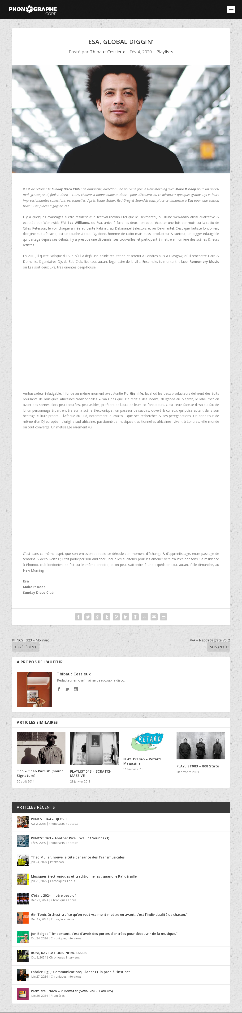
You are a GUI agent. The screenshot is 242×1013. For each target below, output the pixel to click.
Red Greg (123, 200)
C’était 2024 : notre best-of (53, 895)
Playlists (164, 51)
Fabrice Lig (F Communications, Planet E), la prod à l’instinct (80, 972)
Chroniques (58, 881)
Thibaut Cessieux (107, 51)
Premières (58, 996)
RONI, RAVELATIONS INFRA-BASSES (59, 952)
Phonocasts (57, 824)
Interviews (57, 862)
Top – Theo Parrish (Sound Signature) (40, 773)
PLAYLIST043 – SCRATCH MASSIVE (91, 773)
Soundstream (145, 200)
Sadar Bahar (106, 200)
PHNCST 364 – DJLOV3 (48, 819)
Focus (71, 881)
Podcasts (72, 824)
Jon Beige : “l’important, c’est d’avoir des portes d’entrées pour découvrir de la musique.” (104, 933)
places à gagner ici (53, 206)
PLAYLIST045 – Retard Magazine (142, 761)
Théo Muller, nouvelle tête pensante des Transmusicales (78, 857)
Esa (26, 581)
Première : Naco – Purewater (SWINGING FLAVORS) (72, 991)
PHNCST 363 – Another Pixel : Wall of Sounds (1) (70, 838)
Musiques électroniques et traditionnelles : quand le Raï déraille (84, 876)
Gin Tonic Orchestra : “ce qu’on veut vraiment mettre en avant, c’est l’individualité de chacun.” (109, 914)
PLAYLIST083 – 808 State (198, 766)
